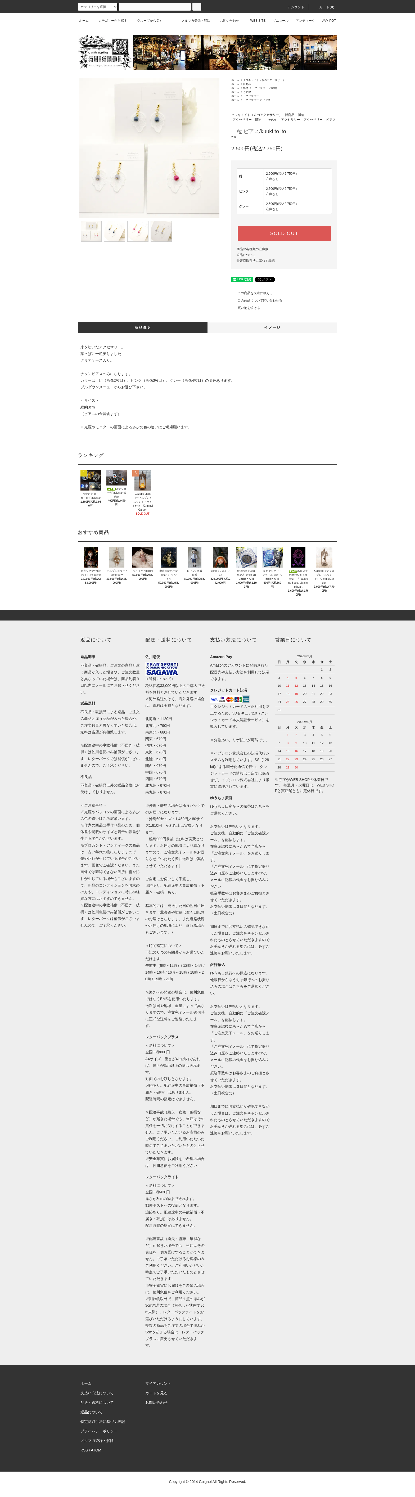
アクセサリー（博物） (265, 88)
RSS (84, 1450)
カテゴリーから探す (109, 21)
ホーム (84, 21)
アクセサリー (251, 96)
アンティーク (302, 21)
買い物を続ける (245, 308)
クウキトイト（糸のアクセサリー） (264, 80)
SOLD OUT (284, 233)
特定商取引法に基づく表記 (256, 261)
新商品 (247, 84)
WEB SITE (254, 21)
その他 (247, 92)
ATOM (96, 1450)
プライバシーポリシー (99, 1431)
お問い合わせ (226, 21)
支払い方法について (97, 1393)
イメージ (272, 327)
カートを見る (156, 1393)
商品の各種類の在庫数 (252, 249)
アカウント (293, 7)
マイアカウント (158, 1383)
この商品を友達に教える (252, 293)
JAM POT (326, 21)
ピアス (266, 99)
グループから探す (147, 21)
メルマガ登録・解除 (192, 21)
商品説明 (142, 327)
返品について (246, 255)
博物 (245, 88)
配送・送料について (97, 1402)
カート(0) (324, 7)
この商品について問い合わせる (256, 300)
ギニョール (277, 21)
